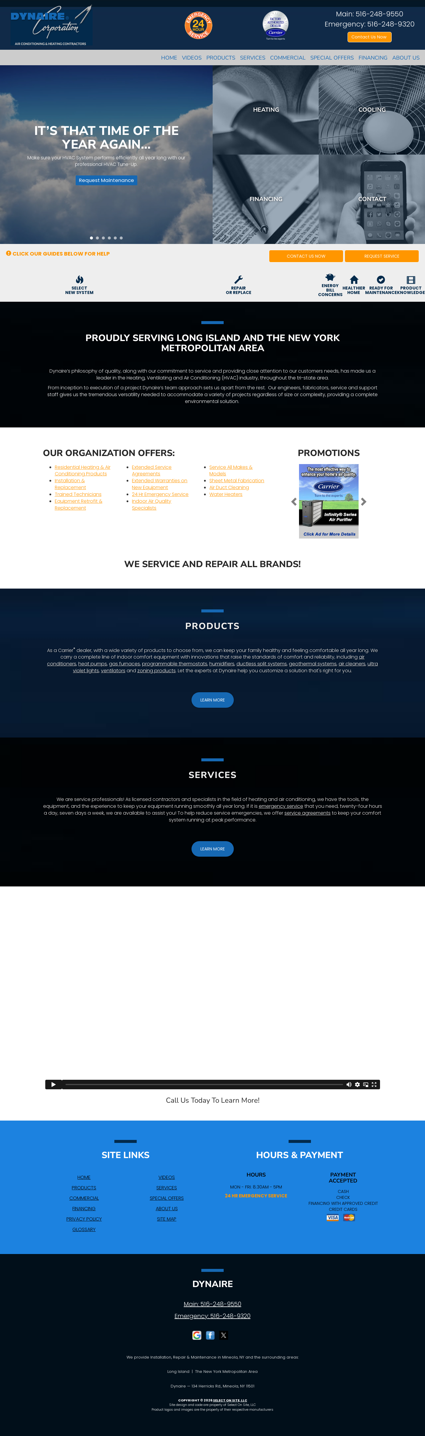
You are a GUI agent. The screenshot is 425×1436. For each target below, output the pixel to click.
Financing (373, 57)
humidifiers (221, 663)
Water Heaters (225, 494)
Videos (192, 57)
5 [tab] (117, 239)
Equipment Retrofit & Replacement (78, 504)
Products (220, 57)
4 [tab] (111, 239)
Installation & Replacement (70, 484)
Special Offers (332, 57)
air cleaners (352, 663)
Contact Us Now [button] (369, 37)
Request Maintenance (104, 182)
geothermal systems (313, 663)
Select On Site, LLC (230, 1400)
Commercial (288, 57)
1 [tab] (93, 239)
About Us (406, 57)
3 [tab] (105, 239)
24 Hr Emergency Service (160, 494)
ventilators (113, 670)
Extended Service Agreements (152, 470)
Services (252, 57)
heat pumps (92, 663)
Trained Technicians (78, 494)
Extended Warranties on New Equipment (159, 484)
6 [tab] (123, 239)
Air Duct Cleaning (229, 487)
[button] (306, 256)
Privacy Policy (84, 1219)
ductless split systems (261, 663)
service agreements (307, 813)
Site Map (166, 1219)
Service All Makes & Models (231, 470)
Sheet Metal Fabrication (236, 480)
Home (169, 57)
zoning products (156, 670)
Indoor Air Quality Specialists (151, 504)
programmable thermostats (174, 663)
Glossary (84, 1229)
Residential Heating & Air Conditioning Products (82, 470)
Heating (266, 110)
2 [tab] (99, 239)
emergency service (281, 806)
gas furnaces (124, 663)
